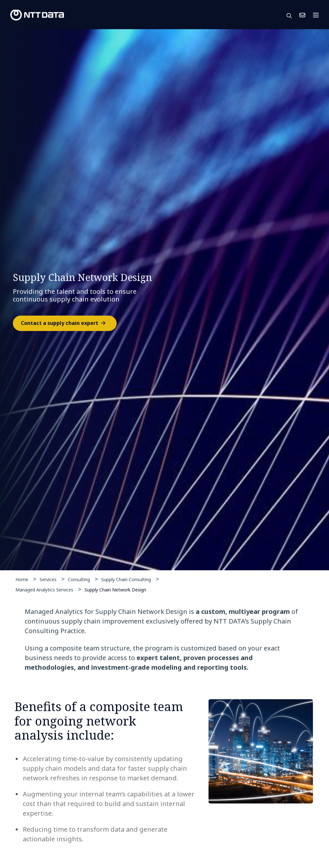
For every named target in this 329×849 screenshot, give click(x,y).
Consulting (79, 579)
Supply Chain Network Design (115, 589)
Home (21, 579)
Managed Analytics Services (44, 590)
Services (48, 579)
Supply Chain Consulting (126, 579)
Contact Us (302, 15)
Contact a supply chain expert (59, 323)
